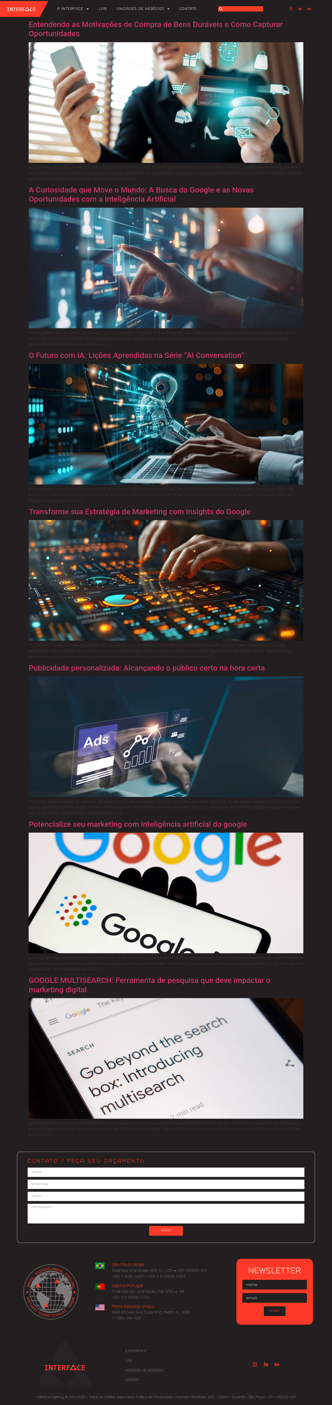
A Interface (73, 9)
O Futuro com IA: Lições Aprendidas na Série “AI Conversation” (136, 355)
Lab (103, 9)
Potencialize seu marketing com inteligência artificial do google (138, 824)
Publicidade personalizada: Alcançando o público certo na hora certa (147, 667)
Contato (188, 9)
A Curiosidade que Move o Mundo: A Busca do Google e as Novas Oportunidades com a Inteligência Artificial (141, 194)
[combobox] (240, 9)
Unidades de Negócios (143, 9)
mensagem (166, 1214)
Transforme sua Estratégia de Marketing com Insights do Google (140, 511)
